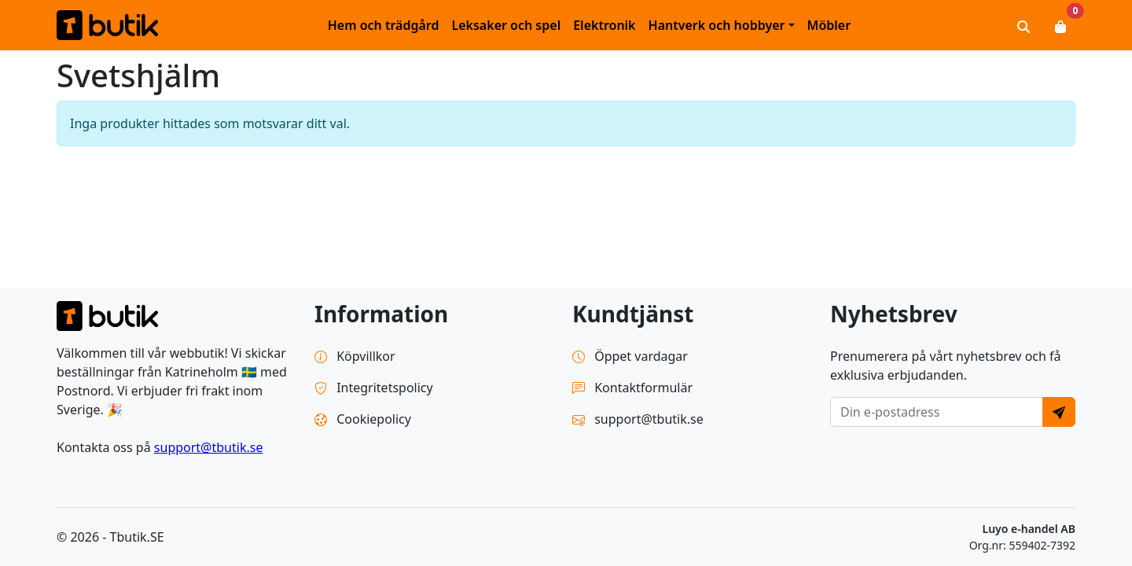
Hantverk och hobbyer (717, 25)
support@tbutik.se (208, 447)
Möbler (829, 25)
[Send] (1058, 412)
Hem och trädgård (383, 25)
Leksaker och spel (505, 25)
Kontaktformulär (632, 387)
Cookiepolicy (362, 419)
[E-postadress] (936, 412)
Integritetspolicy (373, 387)
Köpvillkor (354, 356)
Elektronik (604, 25)
